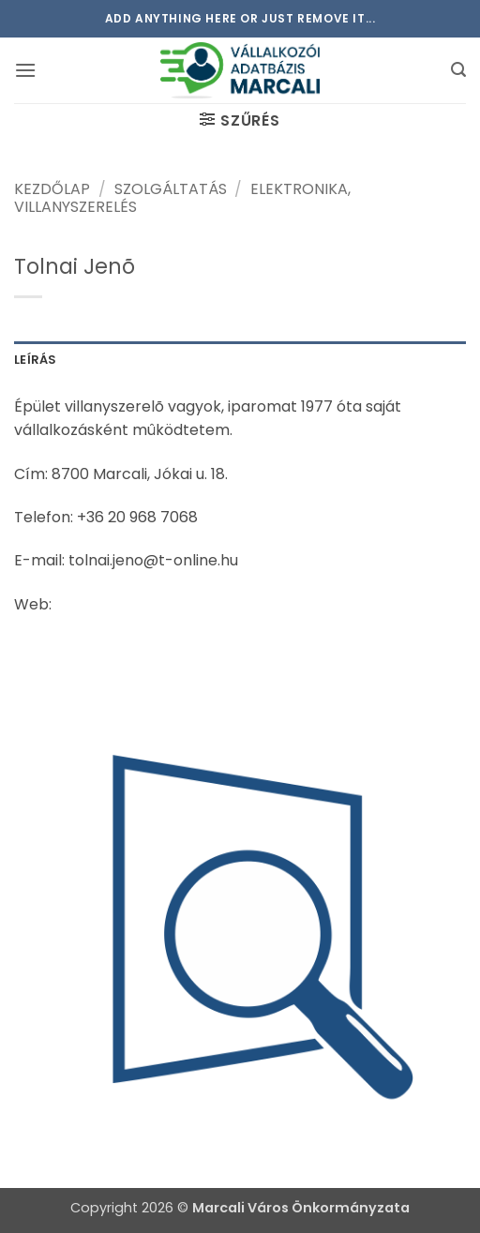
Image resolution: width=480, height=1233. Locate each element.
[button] (25, 70)
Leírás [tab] (35, 360)
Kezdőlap (52, 189)
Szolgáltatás (170, 189)
